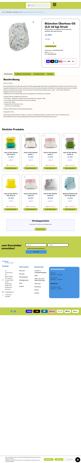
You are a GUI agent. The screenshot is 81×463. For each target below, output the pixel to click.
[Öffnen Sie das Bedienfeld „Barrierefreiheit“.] (77, 459)
